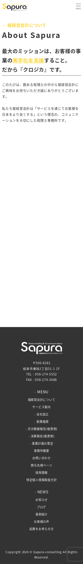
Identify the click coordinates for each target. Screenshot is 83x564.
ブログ (41, 507)
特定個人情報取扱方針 (41, 480)
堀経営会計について (41, 399)
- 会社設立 (41, 414)
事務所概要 (41, 451)
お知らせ (41, 500)
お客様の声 (41, 521)
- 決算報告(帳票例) (42, 436)
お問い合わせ (41, 458)
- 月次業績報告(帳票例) (41, 429)
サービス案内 (41, 407)
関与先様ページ (41, 465)
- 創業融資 (41, 421)
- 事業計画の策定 (41, 443)
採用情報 (41, 472)
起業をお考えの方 (41, 529)
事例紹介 (41, 514)
